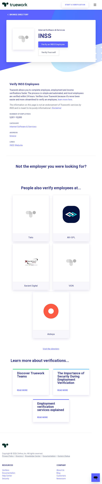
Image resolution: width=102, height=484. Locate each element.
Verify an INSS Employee (53, 44)
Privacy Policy (8, 456)
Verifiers (5, 470)
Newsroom (61, 478)
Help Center (7, 476)
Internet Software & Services (23, 126)
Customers (61, 476)
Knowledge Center (33, 456)
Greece (13, 136)
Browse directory (17, 14)
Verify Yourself (49, 52)
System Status (64, 456)
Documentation (49, 456)
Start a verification (75, 5)
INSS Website (16, 145)
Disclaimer (56, 108)
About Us (60, 470)
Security (5, 478)
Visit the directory (51, 349)
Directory (19, 456)
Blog (58, 473)
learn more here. (65, 99)
